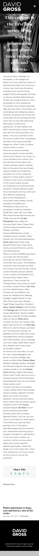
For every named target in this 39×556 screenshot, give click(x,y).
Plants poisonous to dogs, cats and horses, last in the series (18, 510)
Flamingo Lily (12, 310)
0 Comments (24, 516)
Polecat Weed (29, 360)
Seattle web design (13, 546)
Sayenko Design (27, 546)
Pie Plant (22, 407)
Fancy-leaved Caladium (13, 307)
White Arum (23, 319)
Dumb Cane (8, 242)
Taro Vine (31, 286)
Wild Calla (30, 325)
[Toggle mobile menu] (35, 6)
